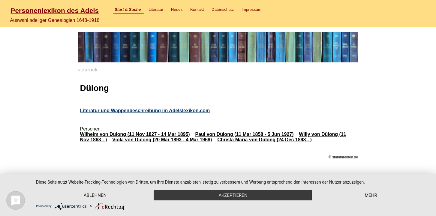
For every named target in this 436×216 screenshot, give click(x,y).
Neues (177, 9)
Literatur (156, 9)
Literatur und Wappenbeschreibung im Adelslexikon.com (145, 110)
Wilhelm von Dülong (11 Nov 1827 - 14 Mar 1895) (135, 134)
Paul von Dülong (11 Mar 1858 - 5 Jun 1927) (244, 134)
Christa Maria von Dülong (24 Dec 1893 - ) (264, 139)
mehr (371, 195)
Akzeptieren (232, 195)
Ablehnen (95, 195)
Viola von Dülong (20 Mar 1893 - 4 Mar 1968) (162, 139)
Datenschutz (223, 9)
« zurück (88, 69)
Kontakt (197, 9)
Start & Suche (128, 9)
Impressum (251, 9)
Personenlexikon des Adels (55, 10)
